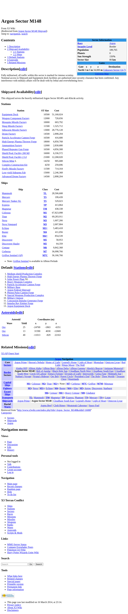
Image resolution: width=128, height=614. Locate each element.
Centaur (6, 247)
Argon (112, 43)
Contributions (13, 467)
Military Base (13, 287)
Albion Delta (62, 368)
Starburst (107, 388)
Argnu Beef (46, 405)
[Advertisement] (55, 8)
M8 (83, 393)
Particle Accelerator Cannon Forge (18, 137)
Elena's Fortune (55, 373)
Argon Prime (20, 362)
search (24, 34)
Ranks (10, 524)
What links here (14, 576)
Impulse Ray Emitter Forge (20, 303)
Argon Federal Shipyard (18, 290)
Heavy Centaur (72, 393)
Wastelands (73, 379)
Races (10, 514)
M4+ (45, 236)
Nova (4, 220)
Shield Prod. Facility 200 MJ (15, 153)
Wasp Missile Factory (12, 126)
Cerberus (6, 251)
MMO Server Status (16, 544)
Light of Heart (85, 362)
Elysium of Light (73, 373)
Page (9, 442)
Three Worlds (108, 376)
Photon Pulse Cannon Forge (20, 292)
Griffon (92, 383)
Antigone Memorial (113, 368)
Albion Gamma (77, 368)
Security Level (84, 46)
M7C (45, 255)
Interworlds (88, 373)
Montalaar (99, 362)
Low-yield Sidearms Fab (14, 172)
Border (7, 372)
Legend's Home (69, 362)
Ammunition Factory (12, 145)
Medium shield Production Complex (24, 274)
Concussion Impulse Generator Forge (25, 300)
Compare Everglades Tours (20, 547)
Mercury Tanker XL (11, 201)
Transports (7, 397)
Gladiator (90, 393)
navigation (15, 34)
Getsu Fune (100, 373)
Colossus (6, 212)
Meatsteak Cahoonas (77, 405)
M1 (45, 212)
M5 (45, 240)
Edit (9, 447)
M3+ (45, 228)
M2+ (55, 383)
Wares (7, 407)
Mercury (6, 197)
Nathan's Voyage (23, 376)
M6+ (61, 393)
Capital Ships (7, 383)
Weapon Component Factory (15, 118)
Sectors (7, 365)
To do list (11, 494)
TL (45, 193)
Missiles (11, 519)
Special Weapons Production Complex (25, 295)
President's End (82, 376)
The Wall (80, 365)
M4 (45, 232)
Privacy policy (14, 605)
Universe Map (102, 73)
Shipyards (7, 401)
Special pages (13, 581)
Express (6, 205)
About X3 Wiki (14, 607)
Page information (15, 589)
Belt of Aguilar (43, 371)
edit (23, 69)
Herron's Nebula (36, 362)
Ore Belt (55, 376)
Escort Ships (7, 393)
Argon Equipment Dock (18, 306)
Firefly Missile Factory (13, 168)
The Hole (95, 376)
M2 (45, 216)
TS (45, 197)
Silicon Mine (8, 161)
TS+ (101, 397)
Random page (13, 489)
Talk (9, 464)
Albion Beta (49, 368)
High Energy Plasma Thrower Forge (19, 141)
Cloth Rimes (59, 405)
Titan (4, 216)
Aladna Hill (21, 368)
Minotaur (108, 383)
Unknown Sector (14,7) (114, 70)
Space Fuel (94, 405)
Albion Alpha (35, 368)
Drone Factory (9, 134)
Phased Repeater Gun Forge (15, 149)
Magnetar (6, 209)
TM (45, 209)
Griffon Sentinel (21, 261)
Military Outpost (15, 298)
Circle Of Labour (38, 373)
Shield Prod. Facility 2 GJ (14, 157)
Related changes (15, 578)
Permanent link (14, 587)
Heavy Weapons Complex (19, 282)
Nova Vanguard (9, 224)
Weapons (11, 522)
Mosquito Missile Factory (14, 122)
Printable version (15, 584)
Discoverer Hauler (11, 243)
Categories (6, 413)
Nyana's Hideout (41, 376)
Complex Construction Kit (14, 165)
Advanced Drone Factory (14, 176)
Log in (10, 472)
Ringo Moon (68, 365)
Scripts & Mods (14, 533)
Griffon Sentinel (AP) (12, 255)
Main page (12, 483)
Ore (4, 327)
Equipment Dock (10, 114)
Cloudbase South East (103, 371)
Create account (14, 469)
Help (9, 492)
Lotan (107, 397)
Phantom (79, 397)
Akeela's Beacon (95, 368)
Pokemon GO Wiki (16, 550)
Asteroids (8, 312)
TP (45, 205)
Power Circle (66, 376)
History (10, 450)
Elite (4, 236)
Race (79, 43)
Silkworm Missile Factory (14, 130)
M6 (45, 247)
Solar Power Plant (16, 279)
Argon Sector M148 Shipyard (32, 31)
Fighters (7, 388)
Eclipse (5, 228)
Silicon (5, 335)
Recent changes (14, 486)
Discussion (12, 444)
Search (5, 558)
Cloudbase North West (80, 371)
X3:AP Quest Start (10, 353)
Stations (19, 267)
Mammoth (7, 193)
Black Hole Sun (60, 371)
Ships (10, 506)
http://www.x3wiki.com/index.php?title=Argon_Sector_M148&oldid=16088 (54, 410)
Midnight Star (114, 373)
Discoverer (7, 240)
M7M (100, 383)
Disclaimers (13, 610)
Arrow (87, 388)
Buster (5, 232)
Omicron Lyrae (112, 362)
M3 (45, 220)
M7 (45, 251)
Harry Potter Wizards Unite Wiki (23, 552)
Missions (11, 516)
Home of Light (53, 362)
